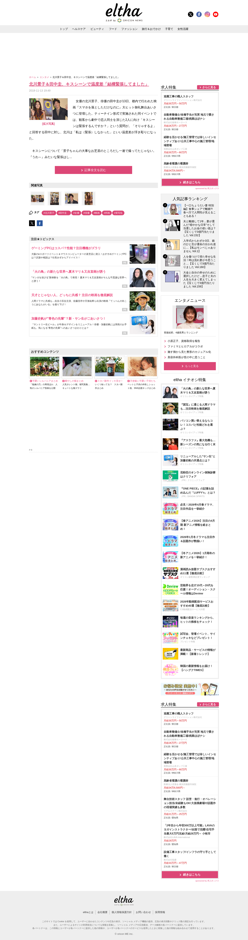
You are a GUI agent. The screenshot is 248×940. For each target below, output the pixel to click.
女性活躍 (182, 28)
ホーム (33, 77)
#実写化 (118, 213)
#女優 (76, 213)
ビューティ (97, 28)
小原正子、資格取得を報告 (184, 340)
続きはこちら (192, 182)
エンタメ (45, 77)
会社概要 (102, 912)
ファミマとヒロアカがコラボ (185, 346)
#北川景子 (49, 213)
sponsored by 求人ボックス (207, 188)
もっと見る (192, 366)
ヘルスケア (79, 28)
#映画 (97, 213)
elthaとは (88, 912)
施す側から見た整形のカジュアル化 (189, 351)
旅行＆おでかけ (151, 28)
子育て (169, 28)
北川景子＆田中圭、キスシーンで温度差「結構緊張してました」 (89, 84)
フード (113, 28)
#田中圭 (64, 213)
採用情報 (160, 912)
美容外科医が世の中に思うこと (187, 357)
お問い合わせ (143, 912)
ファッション (129, 28)
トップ (64, 28)
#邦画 (107, 213)
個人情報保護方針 (122, 912)
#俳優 (87, 213)
